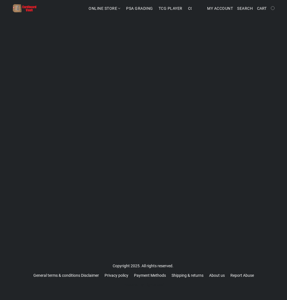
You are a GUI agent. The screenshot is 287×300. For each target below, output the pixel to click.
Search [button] (245, 8)
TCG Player (170, 8)
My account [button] (220, 8)
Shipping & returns (187, 275)
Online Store (104, 8)
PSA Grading (139, 8)
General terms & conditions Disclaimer (66, 275)
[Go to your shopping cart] (266, 8)
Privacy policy (116, 275)
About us (217, 275)
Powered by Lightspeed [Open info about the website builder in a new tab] (143, 285)
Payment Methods (150, 275)
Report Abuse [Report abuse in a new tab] (242, 275)
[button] (24, 8)
